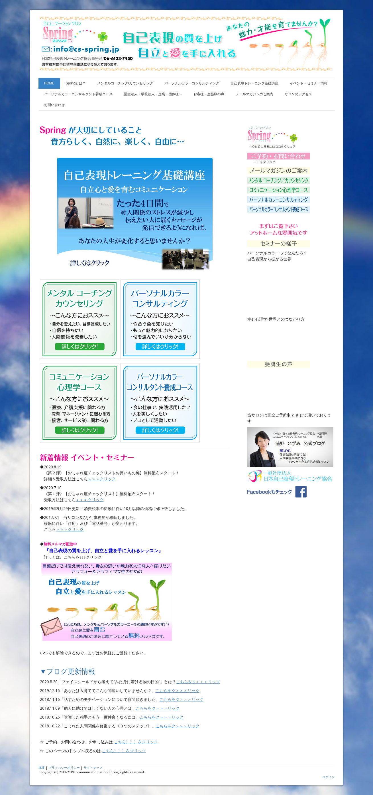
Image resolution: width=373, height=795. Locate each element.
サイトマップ (92, 767)
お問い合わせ (54, 105)
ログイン (328, 777)
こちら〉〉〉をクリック (136, 742)
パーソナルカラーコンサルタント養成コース (78, 94)
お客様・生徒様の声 (208, 94)
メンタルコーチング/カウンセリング (125, 83)
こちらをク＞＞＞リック (198, 681)
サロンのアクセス (298, 94)
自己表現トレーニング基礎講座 (254, 83)
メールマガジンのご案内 (254, 94)
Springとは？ (76, 83)
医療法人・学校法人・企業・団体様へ (153, 94)
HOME (49, 83)
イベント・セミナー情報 (308, 83)
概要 (41, 767)
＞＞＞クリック (102, 479)
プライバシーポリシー (64, 767)
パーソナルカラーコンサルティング (191, 83)
